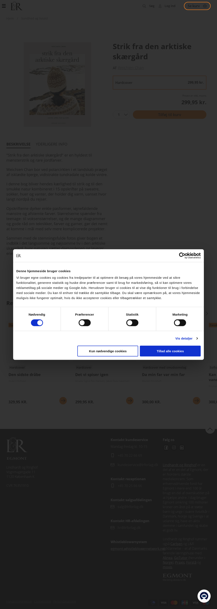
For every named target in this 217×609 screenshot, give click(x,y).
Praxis (180, 562)
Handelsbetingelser (19, 601)
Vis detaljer (184, 338)
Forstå (191, 562)
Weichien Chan (131, 67)
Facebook (166, 447)
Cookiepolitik (42, 601)
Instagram (174, 447)
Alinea (167, 557)
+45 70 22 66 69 (130, 455)
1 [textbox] (119, 114)
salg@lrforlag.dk (130, 506)
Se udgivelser (37, 364)
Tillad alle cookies (170, 351)
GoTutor (181, 557)
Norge (168, 562)
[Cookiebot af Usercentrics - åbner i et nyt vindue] (182, 255)
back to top (210, 429)
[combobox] (121, 114)
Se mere (63, 400)
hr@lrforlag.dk (129, 527)
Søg (151, 6)
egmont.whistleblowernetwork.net (138, 548)
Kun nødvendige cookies (108, 351)
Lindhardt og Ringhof (179, 465)
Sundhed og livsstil (34, 18)
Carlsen (176, 543)
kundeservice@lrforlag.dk (138, 464)
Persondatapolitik (64, 601)
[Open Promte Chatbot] (204, 596)
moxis (167, 567)
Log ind (170, 6)
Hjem (10, 18)
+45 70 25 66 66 (130, 485)
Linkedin (181, 447)
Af (114, 67)
